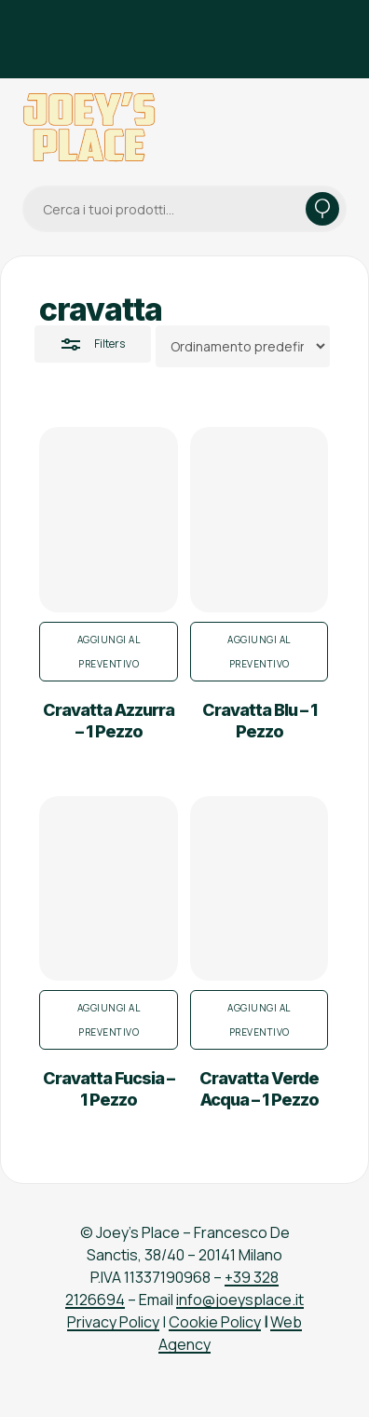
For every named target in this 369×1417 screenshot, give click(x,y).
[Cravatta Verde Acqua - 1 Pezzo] (259, 889)
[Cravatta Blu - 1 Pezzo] (259, 519)
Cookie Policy (215, 1322)
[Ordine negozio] (243, 346)
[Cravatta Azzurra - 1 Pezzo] (108, 519)
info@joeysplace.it (240, 1299)
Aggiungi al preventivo (109, 651)
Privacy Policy (113, 1322)
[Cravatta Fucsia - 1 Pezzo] (108, 889)
